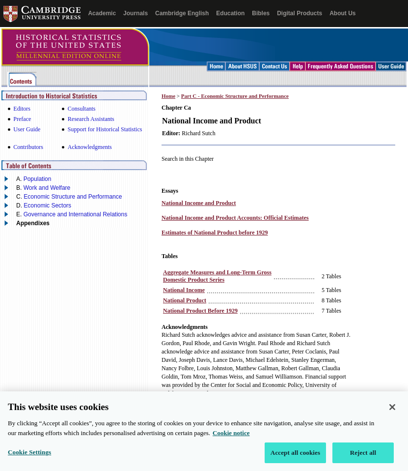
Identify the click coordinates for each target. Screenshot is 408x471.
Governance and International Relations (75, 214)
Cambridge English (182, 13)
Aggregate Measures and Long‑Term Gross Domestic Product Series (217, 276)
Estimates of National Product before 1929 (215, 232)
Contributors (28, 147)
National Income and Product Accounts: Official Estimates (235, 217)
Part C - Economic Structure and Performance (235, 96)
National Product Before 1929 (200, 310)
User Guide (26, 129)
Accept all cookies (295, 459)
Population (38, 179)
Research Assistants (91, 119)
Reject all (363, 459)
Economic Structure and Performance (73, 196)
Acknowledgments (90, 147)
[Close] (392, 413)
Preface (22, 119)
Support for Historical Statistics (105, 129)
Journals (135, 13)
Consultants (82, 108)
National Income (184, 290)
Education (230, 13)
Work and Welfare (47, 187)
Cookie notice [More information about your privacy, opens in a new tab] (231, 439)
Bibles (261, 13)
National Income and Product (199, 203)
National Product (184, 300)
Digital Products (299, 13)
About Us (342, 13)
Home (168, 96)
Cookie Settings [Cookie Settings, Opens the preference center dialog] (29, 458)
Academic (102, 13)
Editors (21, 108)
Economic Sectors (47, 205)
